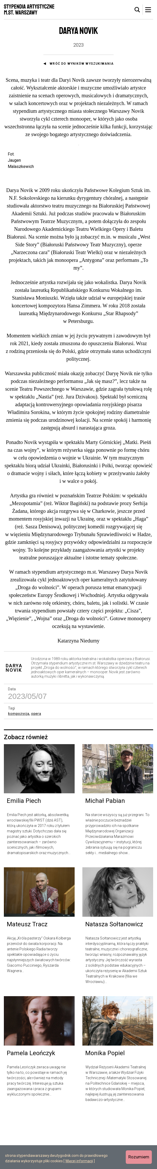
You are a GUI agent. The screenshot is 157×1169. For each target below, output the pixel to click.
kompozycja (18, 768)
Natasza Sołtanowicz (114, 979)
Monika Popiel (105, 1108)
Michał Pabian (105, 856)
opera (36, 768)
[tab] (137, 10)
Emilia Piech (24, 856)
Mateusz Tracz (27, 979)
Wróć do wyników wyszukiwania (82, 63)
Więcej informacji (79, 1161)
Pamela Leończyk (31, 1108)
